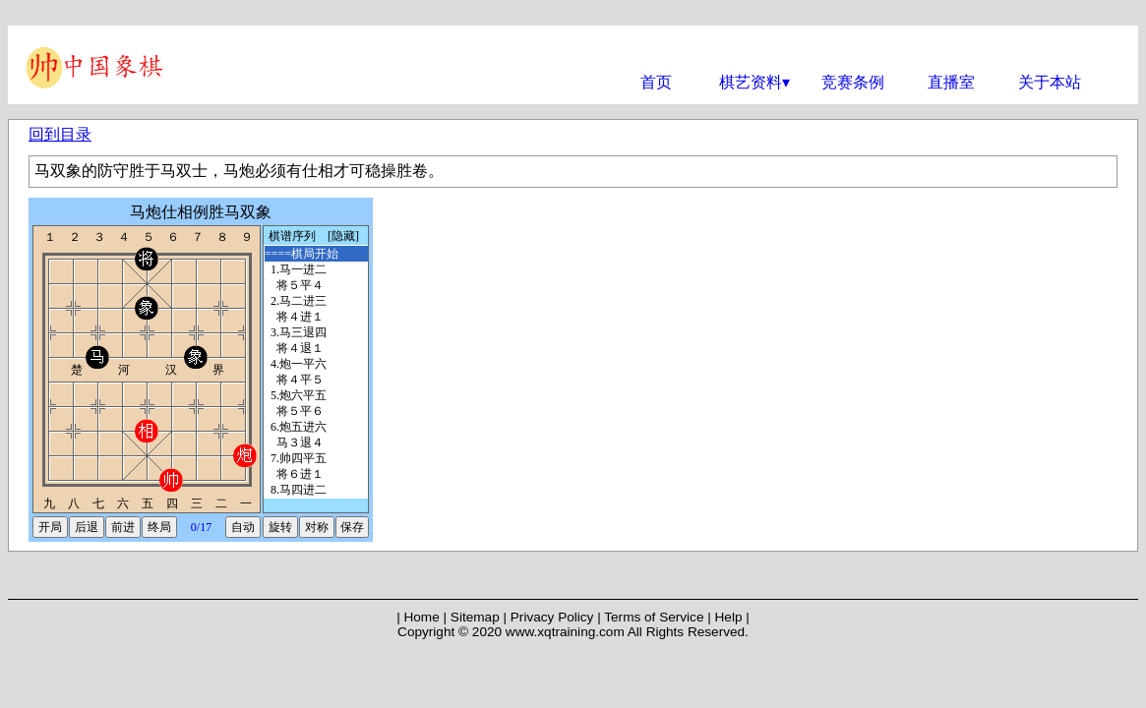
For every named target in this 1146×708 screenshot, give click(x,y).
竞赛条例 (852, 82)
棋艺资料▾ (754, 82)
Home (421, 617)
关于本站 (1049, 82)
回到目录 (60, 134)
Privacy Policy (552, 617)
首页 (656, 82)
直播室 (951, 82)
